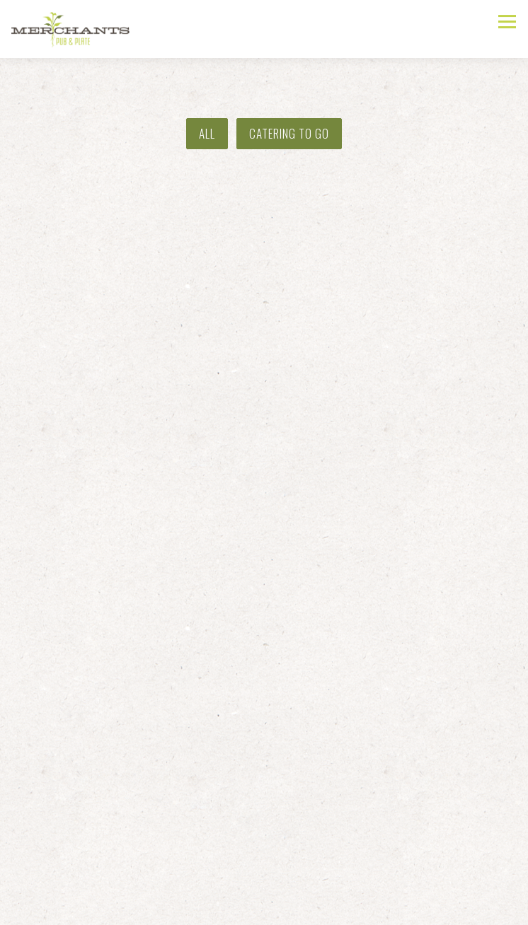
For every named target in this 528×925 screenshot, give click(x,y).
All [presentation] (207, 133)
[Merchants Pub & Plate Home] (75, 29)
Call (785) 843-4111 (264, 877)
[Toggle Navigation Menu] (507, 21)
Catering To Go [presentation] (289, 133)
